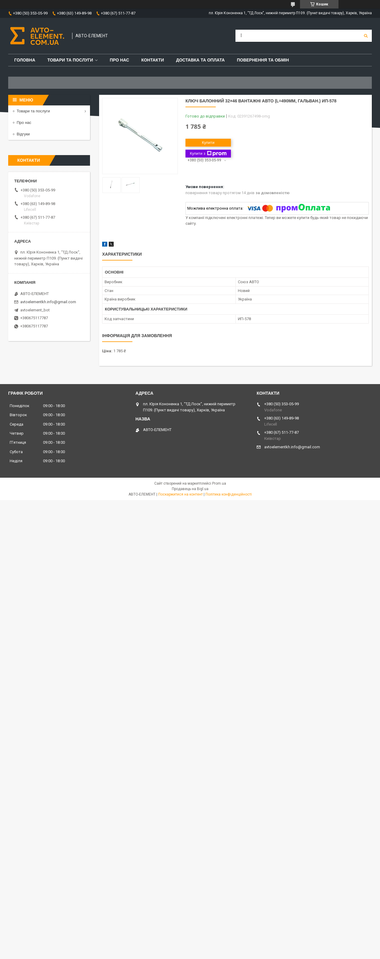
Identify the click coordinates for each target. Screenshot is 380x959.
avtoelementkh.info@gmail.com (48, 302)
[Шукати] (366, 36)
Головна (24, 60)
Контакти (152, 60)
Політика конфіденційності (228, 494)
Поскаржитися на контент (180, 494)
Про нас (119, 60)
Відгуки (23, 134)
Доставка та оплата (200, 60)
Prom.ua (219, 483)
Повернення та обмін (263, 60)
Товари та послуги (70, 60)
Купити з (208, 153)
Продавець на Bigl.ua (190, 489)
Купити (208, 142)
